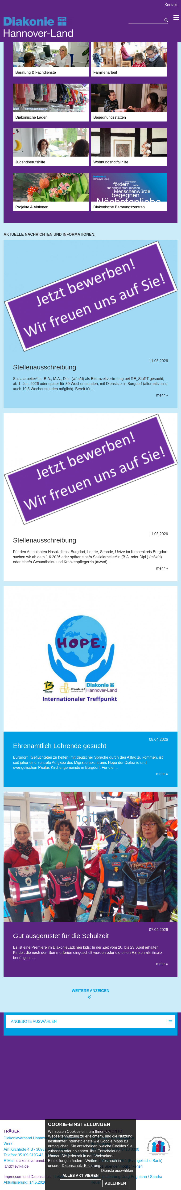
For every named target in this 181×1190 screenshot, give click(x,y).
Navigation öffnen (176, 17)
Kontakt (171, 5)
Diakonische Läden (31, 117)
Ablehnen (116, 1183)
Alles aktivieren (80, 1176)
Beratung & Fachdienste (35, 72)
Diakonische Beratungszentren (119, 207)
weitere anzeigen (90, 991)
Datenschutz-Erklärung (81, 1166)
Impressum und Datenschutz (28, 1177)
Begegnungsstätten (109, 117)
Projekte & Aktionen (31, 207)
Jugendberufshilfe (30, 162)
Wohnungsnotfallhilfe (110, 162)
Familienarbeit (105, 72)
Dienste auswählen (117, 1171)
